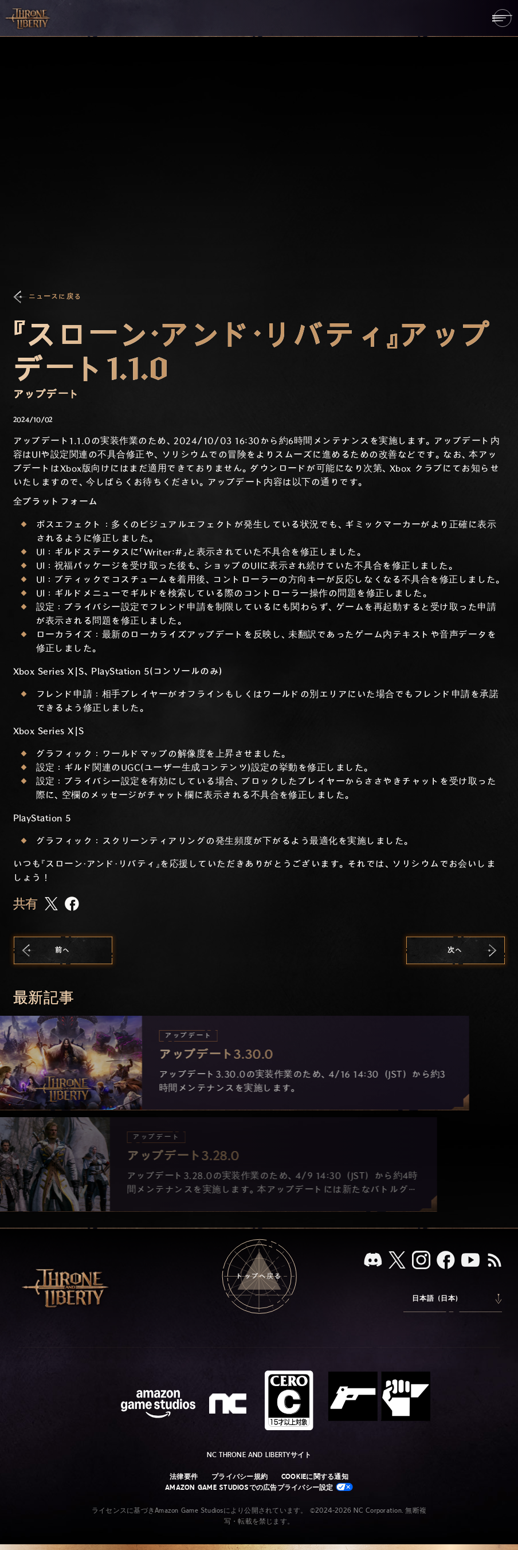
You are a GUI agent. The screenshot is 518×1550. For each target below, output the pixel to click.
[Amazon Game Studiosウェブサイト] (158, 1405)
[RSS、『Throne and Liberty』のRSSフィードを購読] (494, 1261)
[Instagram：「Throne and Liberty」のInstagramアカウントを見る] (421, 1261)
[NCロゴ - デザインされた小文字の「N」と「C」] (229, 1405)
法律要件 (184, 1477)
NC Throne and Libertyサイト (259, 1455)
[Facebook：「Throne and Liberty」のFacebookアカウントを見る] (446, 1261)
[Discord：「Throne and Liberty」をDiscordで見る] (373, 1260)
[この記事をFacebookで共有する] (72, 905)
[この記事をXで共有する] (51, 905)
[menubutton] (502, 18)
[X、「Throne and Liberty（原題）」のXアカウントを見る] (397, 1261)
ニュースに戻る (55, 296)
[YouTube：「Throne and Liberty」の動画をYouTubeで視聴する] (470, 1261)
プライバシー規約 (239, 1477)
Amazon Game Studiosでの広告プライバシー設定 (259, 1487)
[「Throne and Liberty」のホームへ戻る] (29, 17)
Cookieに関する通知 (314, 1477)
